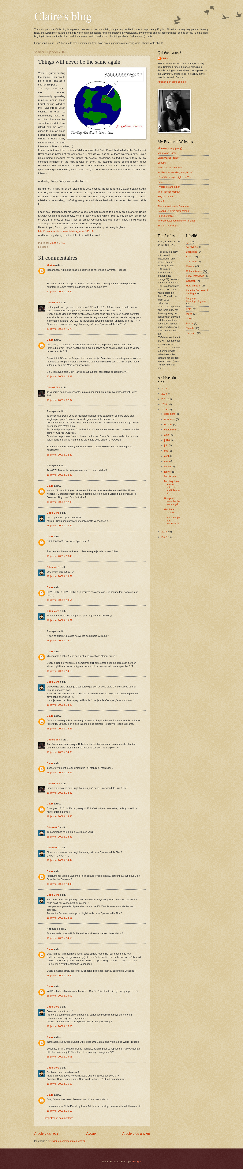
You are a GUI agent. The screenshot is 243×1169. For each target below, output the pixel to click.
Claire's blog (63, 16)
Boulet (161, 182)
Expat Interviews (195, 275)
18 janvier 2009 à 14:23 (59, 704)
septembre (170, 429)
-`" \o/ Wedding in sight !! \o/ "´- (174, 177)
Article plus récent (47, 1133)
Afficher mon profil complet (172, 81)
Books (189, 256)
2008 (164, 531)
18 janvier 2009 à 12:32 (59, 474)
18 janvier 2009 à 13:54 (59, 600)
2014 (164, 388)
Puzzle (189, 323)
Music (189, 313)
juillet (167, 440)
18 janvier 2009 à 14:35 (59, 752)
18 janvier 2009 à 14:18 (59, 671)
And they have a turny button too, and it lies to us (172, 487)
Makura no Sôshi (167, 153)
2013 (164, 393)
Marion (51, 265)
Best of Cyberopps (168, 225)
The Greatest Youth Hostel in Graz (176, 220)
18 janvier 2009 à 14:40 (59, 816)
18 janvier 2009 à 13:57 (59, 620)
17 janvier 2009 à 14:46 (59, 291)
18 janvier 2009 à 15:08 (59, 1083)
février (168, 466)
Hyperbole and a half (169, 186)
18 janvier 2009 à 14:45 (59, 884)
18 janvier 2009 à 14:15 (59, 640)
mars (167, 461)
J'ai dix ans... (171, 476)
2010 (164, 404)
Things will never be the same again (172, 501)
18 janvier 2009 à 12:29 (59, 454)
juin (166, 445)
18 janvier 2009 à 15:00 (59, 995)
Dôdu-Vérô (53, 512)
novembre (170, 419)
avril (166, 456)
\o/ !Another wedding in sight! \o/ (175, 172)
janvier (168, 471)
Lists (188, 309)
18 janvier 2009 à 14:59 (59, 938)
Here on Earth (193, 285)
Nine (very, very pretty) (170, 148)
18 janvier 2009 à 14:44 (59, 860)
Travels (190, 328)
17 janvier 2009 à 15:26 (59, 328)
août (167, 434)
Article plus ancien (136, 1133)
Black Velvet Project (168, 157)
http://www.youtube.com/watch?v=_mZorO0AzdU (66, 231)
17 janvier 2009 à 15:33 (59, 376)
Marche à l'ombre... (170, 511)
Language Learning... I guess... (197, 299)
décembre (170, 413)
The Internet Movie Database (173, 206)
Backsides (191, 251)
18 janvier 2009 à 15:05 (59, 1056)
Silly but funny (165, 196)
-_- (49, 246)
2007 (164, 536)
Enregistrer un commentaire (58, 1118)
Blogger (137, 1161)
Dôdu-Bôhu (53, 302)
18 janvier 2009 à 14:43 (59, 836)
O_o (188, 318)
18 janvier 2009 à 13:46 (59, 525)
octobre (168, 424)
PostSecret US (166, 215)
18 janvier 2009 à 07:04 (59, 400)
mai (166, 450)
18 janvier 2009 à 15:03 (59, 1026)
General (190, 280)
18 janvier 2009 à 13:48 (59, 556)
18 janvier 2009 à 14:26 (59, 728)
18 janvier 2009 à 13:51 (59, 576)
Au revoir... (192, 246)
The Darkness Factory (170, 167)
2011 (164, 399)
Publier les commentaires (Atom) (67, 1141)
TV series (191, 333)
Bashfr (161, 201)
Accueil (91, 1133)
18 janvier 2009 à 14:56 (59, 917)
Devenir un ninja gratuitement (173, 211)
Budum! (162, 162)
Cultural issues (194, 271)
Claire (50, 339)
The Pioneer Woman (169, 191)
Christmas (191, 261)
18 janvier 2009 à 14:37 (59, 772)
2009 (164, 409)
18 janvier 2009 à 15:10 (59, 1110)
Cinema (190, 266)
